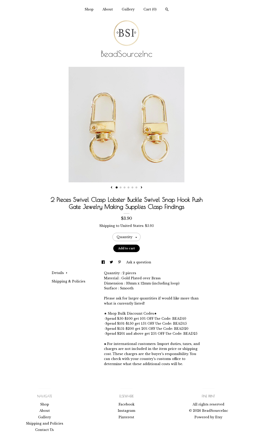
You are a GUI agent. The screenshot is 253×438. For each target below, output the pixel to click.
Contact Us (44, 430)
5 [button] (132, 187)
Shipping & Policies (68, 281)
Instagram (126, 411)
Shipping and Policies (44, 423)
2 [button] (121, 187)
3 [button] (125, 187)
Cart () (150, 9)
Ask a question (138, 262)
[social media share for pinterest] (120, 262)
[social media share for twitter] (112, 262)
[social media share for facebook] (104, 262)
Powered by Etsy (208, 417)
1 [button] (117, 187)
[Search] (166, 10)
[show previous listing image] (111, 187)
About (107, 9)
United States (131, 226)
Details (59, 273)
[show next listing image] (142, 187)
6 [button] (136, 187)
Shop (89, 9)
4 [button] (128, 187)
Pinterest (126, 417)
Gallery (128, 9)
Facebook (126, 404)
